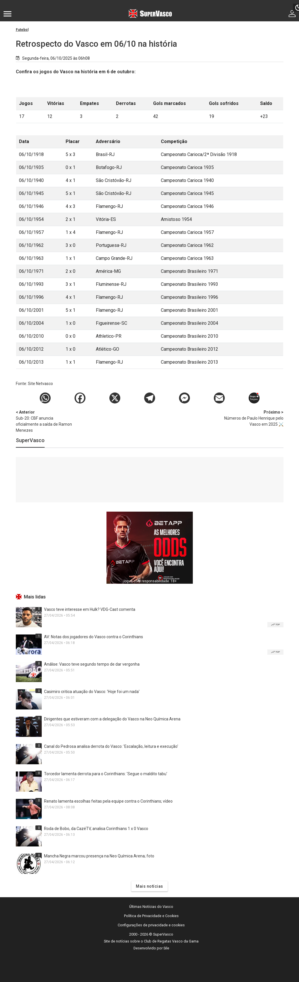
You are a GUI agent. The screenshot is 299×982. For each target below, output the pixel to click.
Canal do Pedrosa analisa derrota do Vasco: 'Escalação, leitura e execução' (111, 746)
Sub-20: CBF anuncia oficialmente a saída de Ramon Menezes (46, 421)
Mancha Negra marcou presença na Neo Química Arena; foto (99, 856)
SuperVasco (30, 440)
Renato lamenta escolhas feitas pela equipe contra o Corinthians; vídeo (108, 801)
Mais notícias (149, 886)
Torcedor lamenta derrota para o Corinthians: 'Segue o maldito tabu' (105, 773)
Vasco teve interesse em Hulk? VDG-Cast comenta (89, 609)
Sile (166, 948)
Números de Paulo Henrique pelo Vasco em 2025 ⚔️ (253, 418)
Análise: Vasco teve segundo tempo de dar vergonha (92, 664)
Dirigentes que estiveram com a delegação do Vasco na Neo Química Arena (112, 719)
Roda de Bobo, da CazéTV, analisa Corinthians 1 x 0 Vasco (96, 828)
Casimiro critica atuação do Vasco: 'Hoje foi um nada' (92, 691)
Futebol (22, 30)
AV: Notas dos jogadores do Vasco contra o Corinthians (93, 636)
